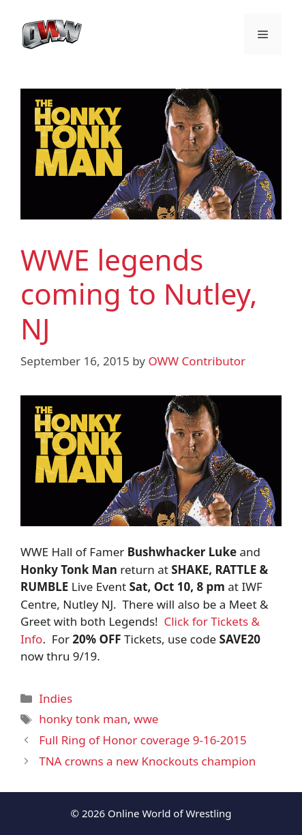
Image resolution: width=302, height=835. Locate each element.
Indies (55, 698)
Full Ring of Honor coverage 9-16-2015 (143, 740)
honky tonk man (83, 719)
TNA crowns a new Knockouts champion (147, 761)
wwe (146, 719)
